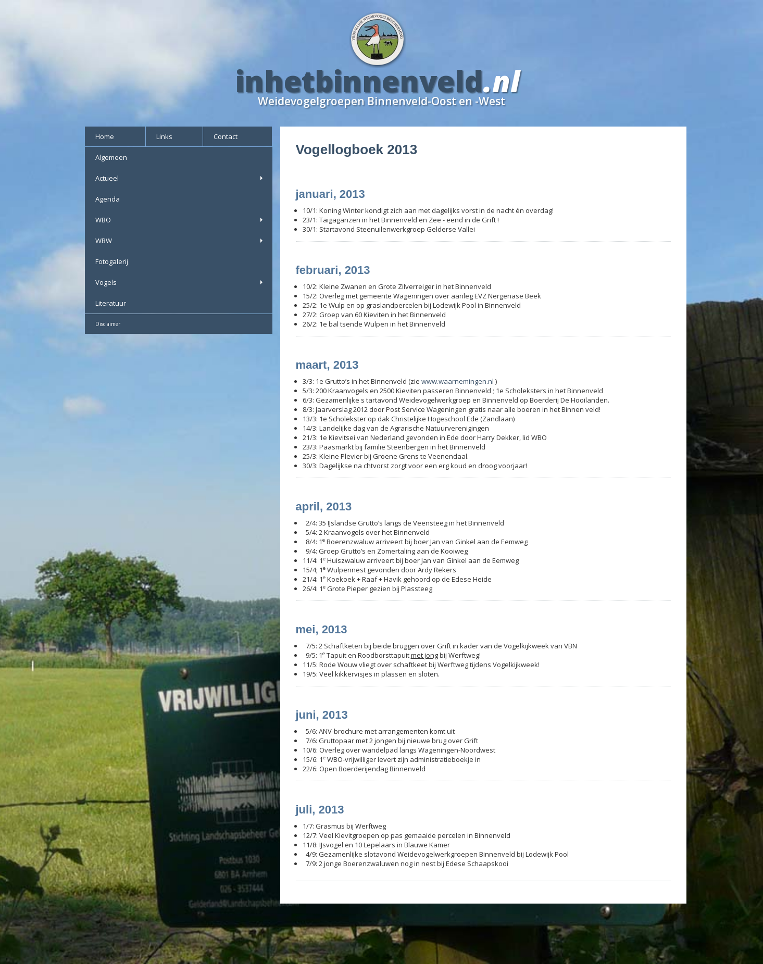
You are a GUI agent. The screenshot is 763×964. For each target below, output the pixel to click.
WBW (180, 240)
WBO (180, 219)
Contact (225, 136)
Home (104, 136)
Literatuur (110, 303)
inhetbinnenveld (359, 81)
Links (164, 136)
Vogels (180, 282)
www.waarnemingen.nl (457, 381)
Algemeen (111, 157)
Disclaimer (107, 324)
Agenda (107, 199)
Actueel (180, 178)
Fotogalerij (111, 261)
